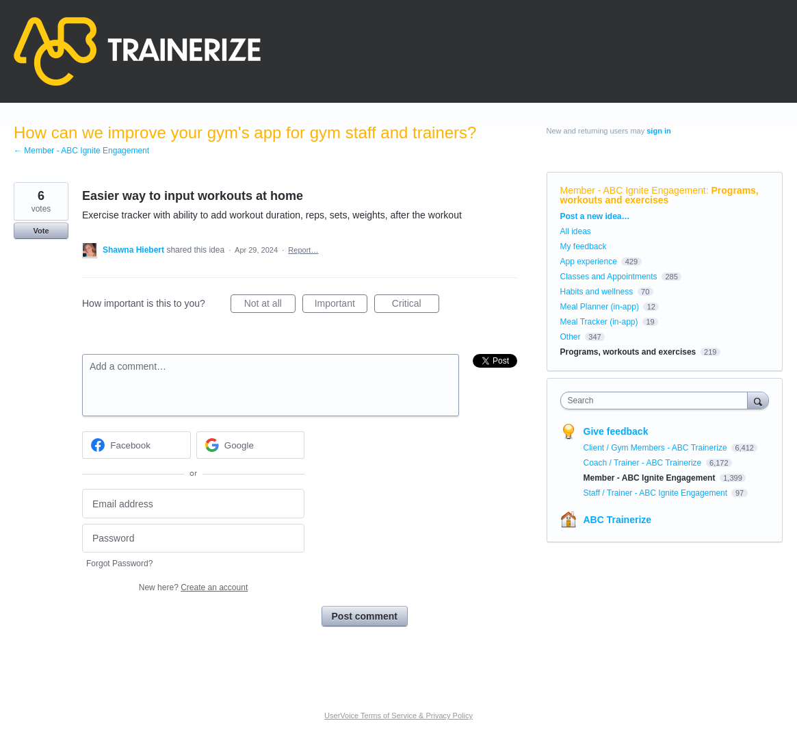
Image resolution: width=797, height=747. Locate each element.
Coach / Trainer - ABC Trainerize (644, 463)
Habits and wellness (596, 291)
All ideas (575, 231)
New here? (193, 587)
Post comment (364, 616)
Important (341, 305)
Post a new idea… (595, 216)
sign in (658, 131)
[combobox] (657, 400)
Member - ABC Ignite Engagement (633, 190)
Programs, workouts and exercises (659, 195)
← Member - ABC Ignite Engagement (81, 150)
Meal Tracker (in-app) (599, 322)
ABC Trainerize (618, 519)
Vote (41, 231)
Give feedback (616, 431)
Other (570, 337)
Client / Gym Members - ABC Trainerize (656, 448)
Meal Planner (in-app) (599, 307)
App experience (588, 261)
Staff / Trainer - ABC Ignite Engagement (657, 493)
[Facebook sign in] (136, 445)
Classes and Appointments (608, 276)
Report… (303, 250)
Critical (415, 305)
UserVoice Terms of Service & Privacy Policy (398, 715)
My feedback (583, 246)
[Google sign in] (250, 445)
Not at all (270, 305)
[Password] (193, 538)
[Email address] (193, 503)
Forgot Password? (119, 563)
